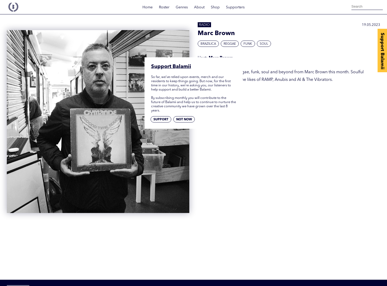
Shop (215, 7)
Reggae (230, 44)
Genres (182, 7)
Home (147, 7)
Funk (248, 44)
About (199, 7)
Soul (264, 44)
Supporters (235, 7)
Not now (184, 119)
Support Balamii (382, 51)
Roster (164, 7)
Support (160, 119)
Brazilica (208, 44)
